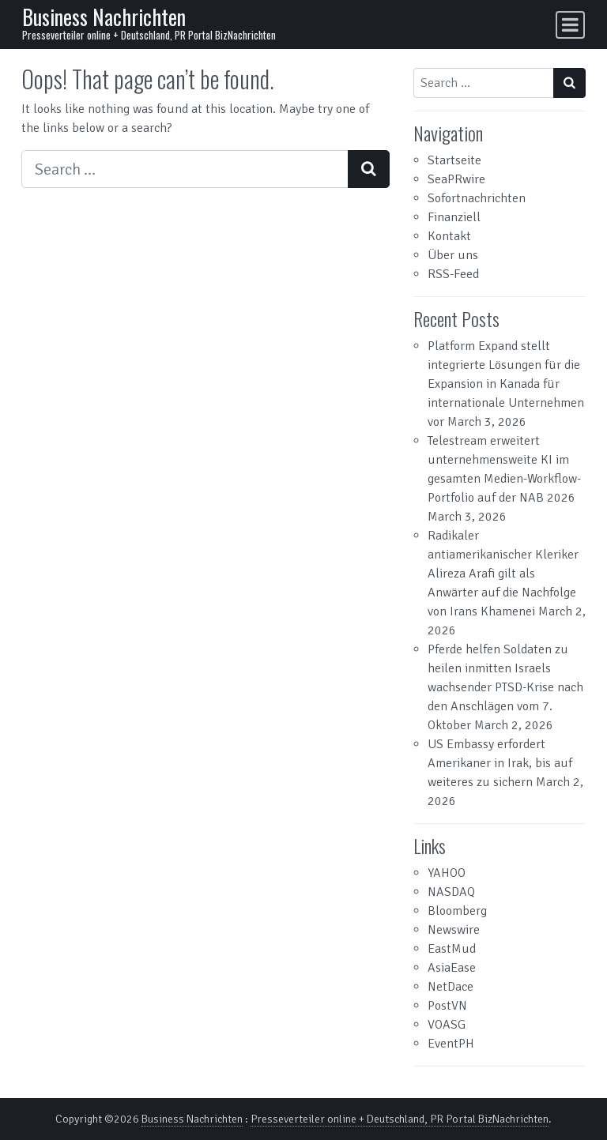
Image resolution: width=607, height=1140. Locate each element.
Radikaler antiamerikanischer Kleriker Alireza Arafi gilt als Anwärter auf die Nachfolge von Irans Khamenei (503, 573)
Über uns (453, 255)
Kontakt (449, 236)
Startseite (454, 160)
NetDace (450, 987)
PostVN (447, 1006)
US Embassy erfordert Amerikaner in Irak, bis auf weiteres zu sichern (500, 763)
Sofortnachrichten (477, 198)
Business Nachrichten (104, 16)
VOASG (447, 1025)
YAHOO (447, 873)
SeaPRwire (456, 179)
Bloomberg (457, 911)
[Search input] (185, 169)
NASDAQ (451, 892)
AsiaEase (452, 968)
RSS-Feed (453, 274)
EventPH (451, 1044)
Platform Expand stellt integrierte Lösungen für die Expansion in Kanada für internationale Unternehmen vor (506, 384)
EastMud (452, 949)
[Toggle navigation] (570, 25)
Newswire (454, 930)
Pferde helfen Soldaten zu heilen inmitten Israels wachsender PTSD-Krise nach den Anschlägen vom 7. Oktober (505, 687)
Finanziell (454, 217)
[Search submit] (369, 169)
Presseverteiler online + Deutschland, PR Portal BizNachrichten (400, 1119)
